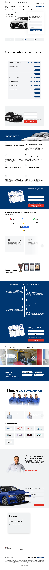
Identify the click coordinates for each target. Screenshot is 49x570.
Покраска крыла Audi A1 (13, 66)
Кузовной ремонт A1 (18, 9)
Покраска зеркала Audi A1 (14, 85)
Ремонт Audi (11, 9)
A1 (14, 9)
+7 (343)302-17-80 (40, 3)
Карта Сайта (21, 549)
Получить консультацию (35, 30)
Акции (29, 6)
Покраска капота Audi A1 (13, 70)
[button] (42, 245)
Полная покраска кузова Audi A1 (15, 62)
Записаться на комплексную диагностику (36, 206)
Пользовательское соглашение (16, 551)
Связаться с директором (31, 470)
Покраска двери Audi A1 (13, 73)
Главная (6, 9)
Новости (24, 6)
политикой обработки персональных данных (36, 28)
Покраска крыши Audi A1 (13, 81)
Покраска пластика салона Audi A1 (15, 96)
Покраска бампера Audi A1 (14, 77)
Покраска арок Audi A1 (13, 89)
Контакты (6, 7)
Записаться (37, 62)
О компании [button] (7, 6)
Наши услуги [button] (19, 6)
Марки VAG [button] (13, 6)
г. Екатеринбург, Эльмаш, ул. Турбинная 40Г (17, 524)
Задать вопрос (39, 504)
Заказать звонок (40, 6)
